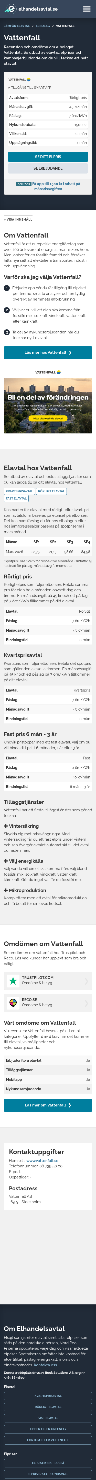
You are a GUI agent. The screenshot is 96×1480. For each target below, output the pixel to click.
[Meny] (87, 9)
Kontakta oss (45, 1365)
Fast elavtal (48, 1418)
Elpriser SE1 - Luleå (48, 1463)
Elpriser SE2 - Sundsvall (48, 1474)
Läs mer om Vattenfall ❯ (48, 1105)
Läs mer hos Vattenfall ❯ (48, 352)
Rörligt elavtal (48, 1407)
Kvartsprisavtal (48, 1396)
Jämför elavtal (17, 26)
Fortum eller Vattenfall (48, 1440)
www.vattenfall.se (42, 1160)
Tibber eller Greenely (48, 1429)
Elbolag (43, 26)
